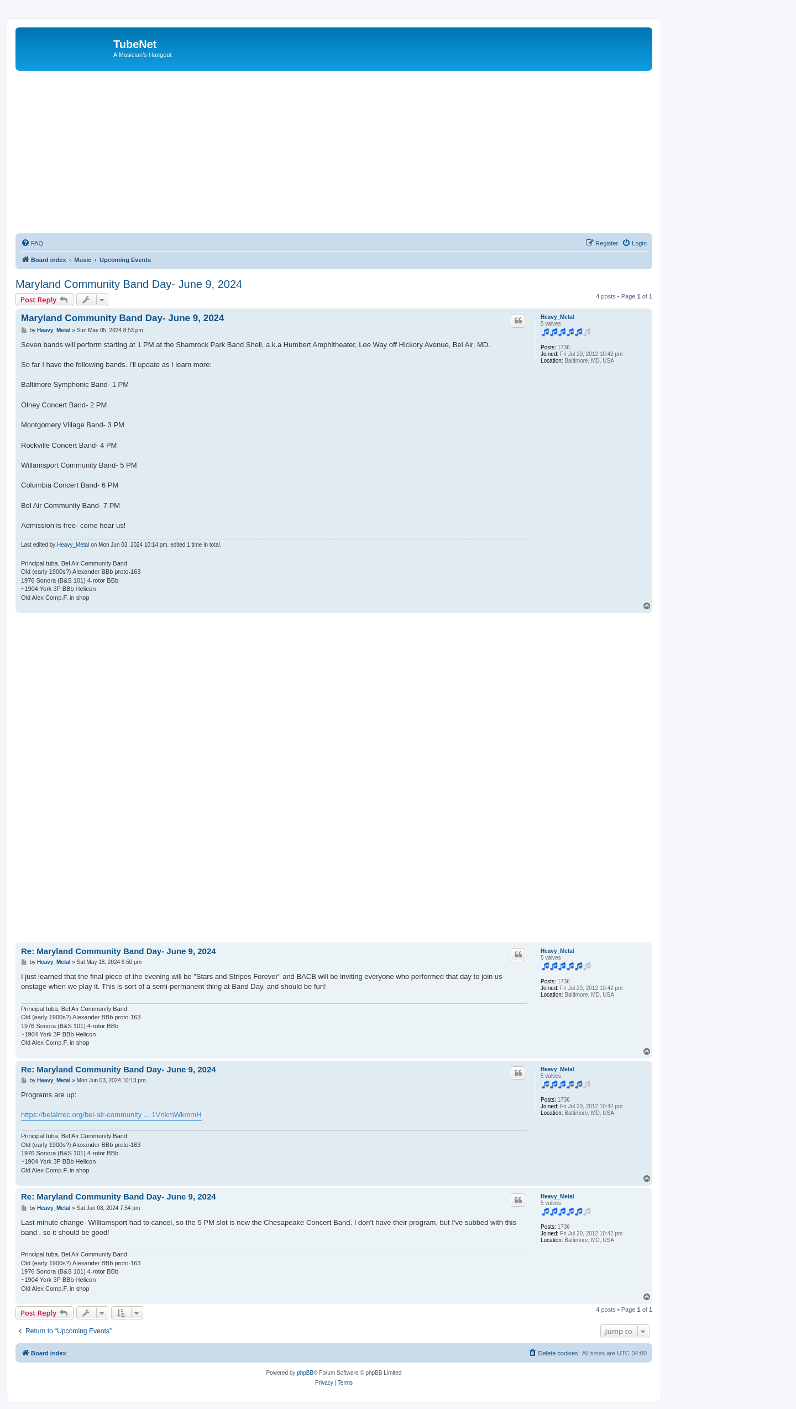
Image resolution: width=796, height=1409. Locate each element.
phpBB (305, 1373)
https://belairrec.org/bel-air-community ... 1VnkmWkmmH (111, 1115)
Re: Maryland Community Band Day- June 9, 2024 (118, 951)
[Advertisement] (347, 153)
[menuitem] (32, 243)
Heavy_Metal (557, 317)
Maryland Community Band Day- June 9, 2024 (128, 284)
